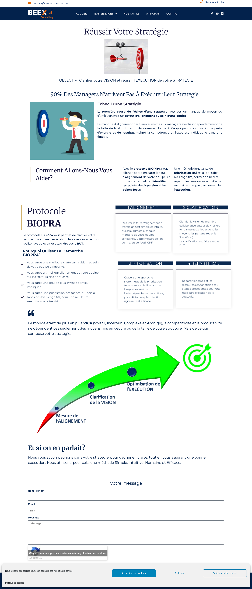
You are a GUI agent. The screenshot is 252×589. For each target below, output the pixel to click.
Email (31, 504)
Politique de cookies (14, 583)
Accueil (81, 13)
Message (33, 517)
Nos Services (105, 14)
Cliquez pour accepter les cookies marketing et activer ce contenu (67, 553)
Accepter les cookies (134, 573)
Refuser (179, 573)
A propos (153, 13)
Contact (172, 13)
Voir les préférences (225, 573)
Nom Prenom (36, 490)
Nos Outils (131, 13)
